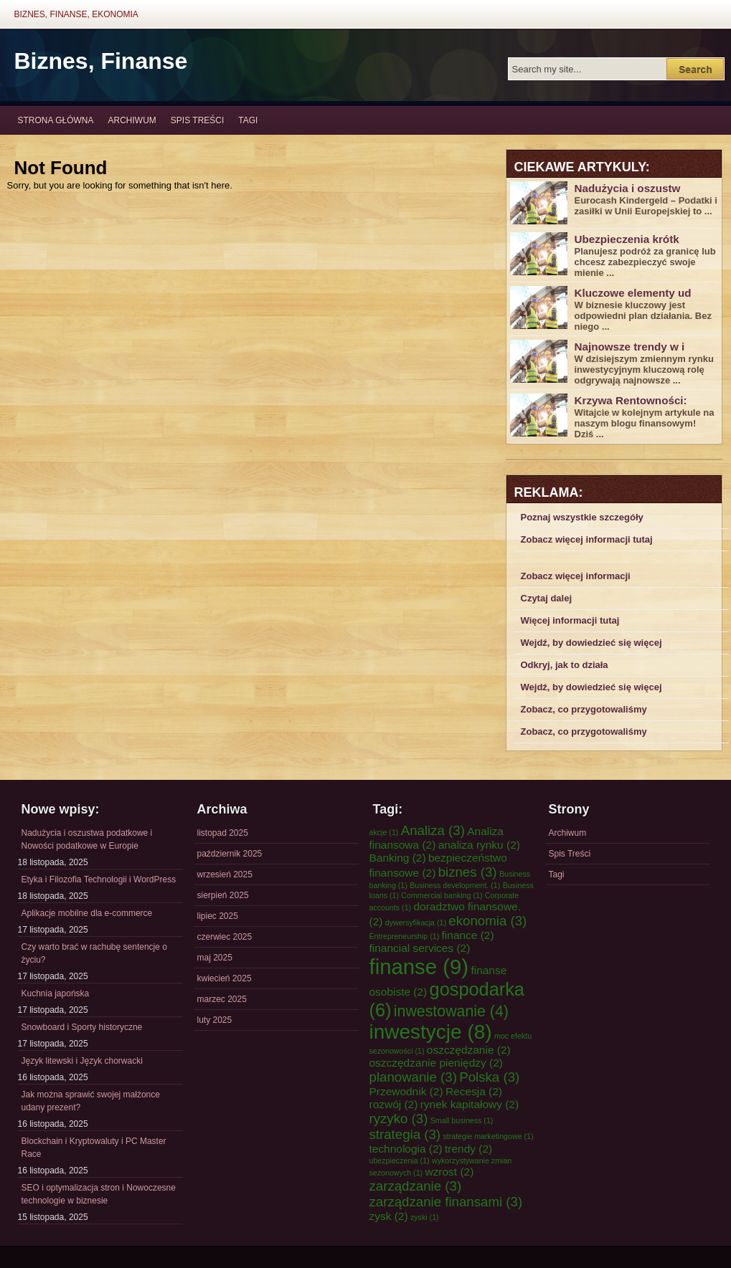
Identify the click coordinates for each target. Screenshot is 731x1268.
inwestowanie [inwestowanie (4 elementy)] (451, 1011)
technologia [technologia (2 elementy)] (406, 1149)
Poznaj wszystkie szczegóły (582, 517)
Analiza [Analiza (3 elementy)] (433, 830)
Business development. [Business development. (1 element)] (455, 885)
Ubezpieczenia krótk (627, 239)
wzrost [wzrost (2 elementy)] (449, 1171)
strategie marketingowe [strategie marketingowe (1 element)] (488, 1136)
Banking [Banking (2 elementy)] (397, 858)
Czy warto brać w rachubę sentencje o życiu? (94, 953)
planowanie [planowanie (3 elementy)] (413, 1077)
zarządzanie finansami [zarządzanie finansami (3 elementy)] (446, 1201)
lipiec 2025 (217, 916)
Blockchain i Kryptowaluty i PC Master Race (94, 1147)
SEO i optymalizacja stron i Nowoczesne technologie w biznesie (99, 1194)
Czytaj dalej (546, 598)
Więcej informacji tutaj (570, 620)
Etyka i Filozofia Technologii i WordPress (99, 879)
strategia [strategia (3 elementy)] (405, 1134)
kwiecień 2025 (224, 978)
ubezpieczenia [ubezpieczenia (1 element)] (399, 1160)
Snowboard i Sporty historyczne (82, 1027)
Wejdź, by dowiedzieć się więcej (591, 642)
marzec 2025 (222, 999)
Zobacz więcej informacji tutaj (587, 539)
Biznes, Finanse (101, 61)
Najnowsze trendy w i (630, 346)
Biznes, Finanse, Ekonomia (76, 14)
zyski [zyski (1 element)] (424, 1217)
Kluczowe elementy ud (633, 293)
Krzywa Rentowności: (631, 400)
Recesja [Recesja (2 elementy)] (473, 1091)
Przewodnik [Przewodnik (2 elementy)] (406, 1091)
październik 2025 (230, 854)
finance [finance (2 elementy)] (468, 935)
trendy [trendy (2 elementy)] (468, 1149)
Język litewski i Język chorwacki (82, 1061)
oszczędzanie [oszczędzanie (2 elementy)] (469, 1050)
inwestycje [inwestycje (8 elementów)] (430, 1032)
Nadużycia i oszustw (628, 188)
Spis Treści (197, 120)
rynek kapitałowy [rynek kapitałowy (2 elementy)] (469, 1104)
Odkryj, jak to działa (564, 664)
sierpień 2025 (223, 895)
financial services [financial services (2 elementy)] (420, 948)
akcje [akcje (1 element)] (384, 832)
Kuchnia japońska (56, 993)
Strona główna (56, 120)
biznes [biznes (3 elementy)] (467, 872)
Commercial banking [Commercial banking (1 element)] (441, 895)
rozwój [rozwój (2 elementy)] (393, 1104)
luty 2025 (214, 1020)
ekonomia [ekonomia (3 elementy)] (487, 920)
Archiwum (132, 120)
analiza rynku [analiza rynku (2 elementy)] (479, 845)
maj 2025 (214, 958)
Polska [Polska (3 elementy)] (489, 1077)
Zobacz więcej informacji (576, 576)
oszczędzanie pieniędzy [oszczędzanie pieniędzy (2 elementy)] (436, 1063)
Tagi (248, 120)
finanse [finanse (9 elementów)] (419, 966)
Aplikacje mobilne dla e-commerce (87, 913)
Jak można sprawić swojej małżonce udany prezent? (91, 1101)
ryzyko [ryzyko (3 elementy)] (398, 1118)
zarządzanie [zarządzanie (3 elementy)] (415, 1185)
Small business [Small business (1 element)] (462, 1120)
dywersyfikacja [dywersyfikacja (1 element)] (415, 922)
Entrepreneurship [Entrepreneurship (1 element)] (404, 936)
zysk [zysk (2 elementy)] (388, 1216)
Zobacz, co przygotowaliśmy (584, 709)
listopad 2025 (222, 833)
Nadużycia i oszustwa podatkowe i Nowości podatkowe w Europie (87, 839)
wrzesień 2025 (225, 874)
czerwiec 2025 (225, 937)
